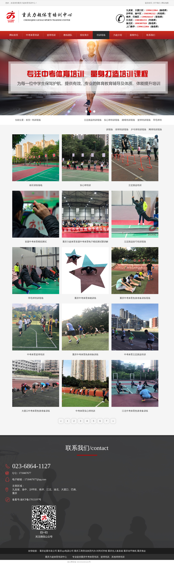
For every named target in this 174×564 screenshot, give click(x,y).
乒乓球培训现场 (138, 129)
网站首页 (13, 35)
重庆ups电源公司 (66, 551)
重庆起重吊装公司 (48, 551)
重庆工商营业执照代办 (85, 551)
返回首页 (148, 3)
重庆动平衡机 (130, 551)
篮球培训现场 (143, 120)
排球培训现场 (121, 129)
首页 (28, 120)
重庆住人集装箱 (115, 551)
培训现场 (36, 120)
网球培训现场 (155, 129)
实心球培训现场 (111, 120)
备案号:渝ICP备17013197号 (26, 499)
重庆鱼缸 (141, 551)
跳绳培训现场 (128, 120)
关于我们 (156, 3)
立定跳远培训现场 (92, 120)
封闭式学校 (101, 551)
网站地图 (165, 3)
